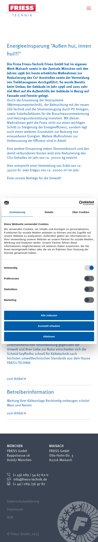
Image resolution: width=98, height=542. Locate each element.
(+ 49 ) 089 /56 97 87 (29, 483)
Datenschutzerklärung (23, 501)
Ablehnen (49, 336)
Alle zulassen (49, 315)
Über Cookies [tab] (80, 212)
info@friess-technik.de (30, 479)
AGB (10, 517)
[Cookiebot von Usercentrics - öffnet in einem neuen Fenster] (79, 203)
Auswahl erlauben (49, 325)
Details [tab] (49, 212)
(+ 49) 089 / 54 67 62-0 (30, 474)
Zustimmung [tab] (17, 212)
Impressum (15, 509)
